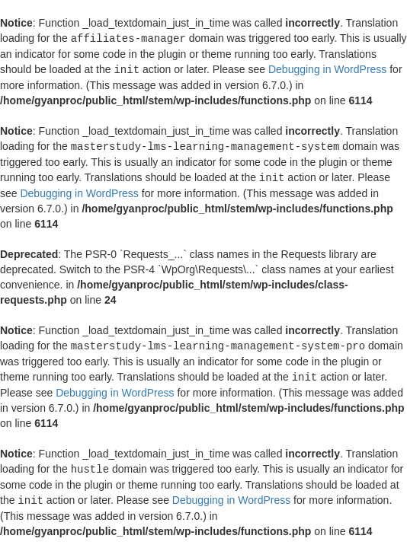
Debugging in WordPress (327, 68)
